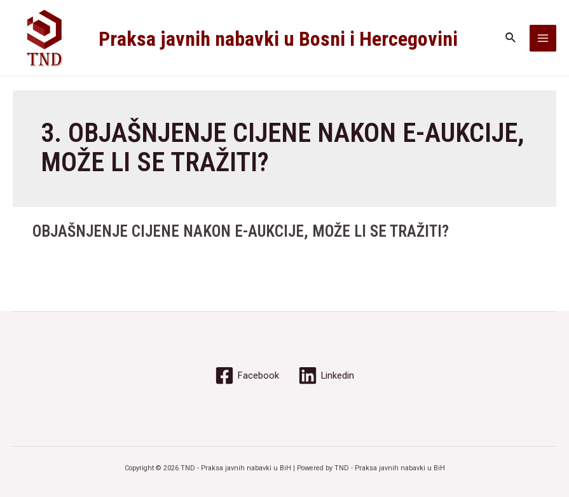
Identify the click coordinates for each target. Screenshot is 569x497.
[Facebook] (247, 375)
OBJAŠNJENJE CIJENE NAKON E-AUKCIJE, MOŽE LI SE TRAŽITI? (240, 231)
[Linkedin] (326, 375)
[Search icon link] (511, 38)
